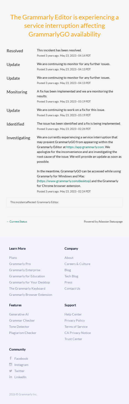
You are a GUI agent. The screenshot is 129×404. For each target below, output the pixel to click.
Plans (13, 258)
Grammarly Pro (20, 264)
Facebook (21, 358)
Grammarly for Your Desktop (29, 282)
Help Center (73, 314)
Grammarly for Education (27, 276)
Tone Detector (19, 326)
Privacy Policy (74, 320)
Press (68, 282)
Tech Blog (71, 276)
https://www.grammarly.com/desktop (64, 181)
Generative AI (18, 314)
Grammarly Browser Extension (30, 294)
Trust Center (73, 339)
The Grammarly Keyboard (27, 288)
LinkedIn (20, 377)
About (68, 258)
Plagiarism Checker (22, 333)
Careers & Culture (77, 264)
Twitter (19, 371)
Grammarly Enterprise (24, 270)
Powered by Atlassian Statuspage (103, 221)
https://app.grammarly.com (85, 147)
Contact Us (72, 288)
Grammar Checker (22, 320)
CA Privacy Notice (77, 333)
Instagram (21, 365)
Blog (67, 270)
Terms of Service (76, 326)
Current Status (16, 221)
